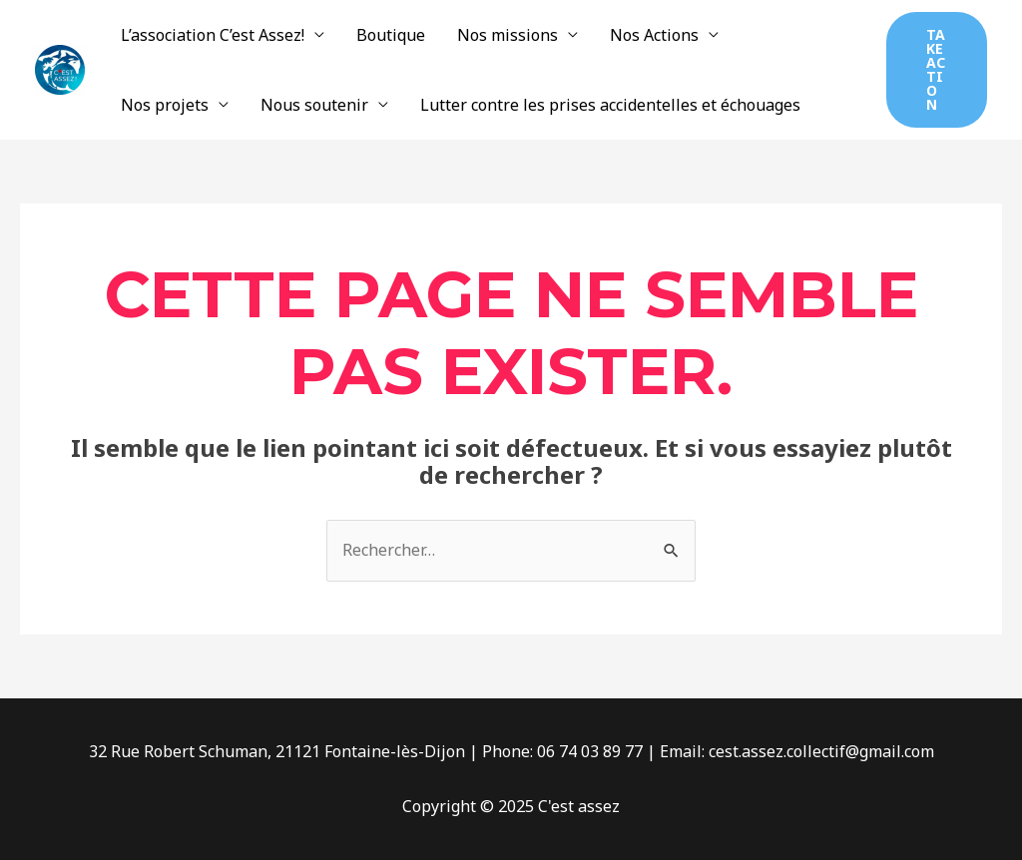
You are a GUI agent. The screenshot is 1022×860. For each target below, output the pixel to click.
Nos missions (507, 35)
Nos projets (165, 105)
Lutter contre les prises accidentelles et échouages (610, 105)
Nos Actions (654, 35)
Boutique (390, 35)
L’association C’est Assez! (212, 35)
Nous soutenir (314, 105)
